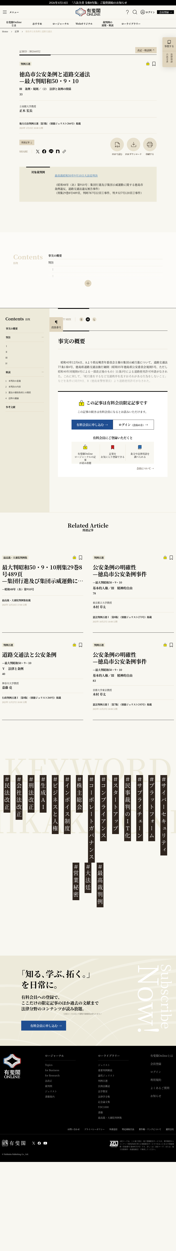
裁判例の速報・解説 (107, 23)
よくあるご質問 (159, 1088)
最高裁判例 (100, 884)
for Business (52, 1070)
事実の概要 (55, 256)
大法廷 (88, 877)
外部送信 (113, 1129)
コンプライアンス (103, 807)
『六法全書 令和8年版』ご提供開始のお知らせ (99, 3)
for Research (52, 1075)
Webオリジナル (84, 23)
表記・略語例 (146, 49)
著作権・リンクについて (150, 1129)
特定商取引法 (128, 1129)
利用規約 (155, 1080)
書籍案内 (50, 1096)
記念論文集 (104, 1101)
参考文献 (10, 407)
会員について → (145, 468)
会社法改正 (19, 796)
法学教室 (103, 1091)
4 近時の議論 (12, 398)
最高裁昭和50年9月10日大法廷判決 (76, 175)
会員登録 (155, 1064)
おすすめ (37, 25)
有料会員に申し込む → (92, 424)
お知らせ (155, 1096)
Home (5, 31)
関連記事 (25, 142)
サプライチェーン (139, 807)
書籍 (100, 1112)
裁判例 (48, 1086)
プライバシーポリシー (94, 1129)
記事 (17, 31)
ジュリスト (51, 1091)
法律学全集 (104, 1096)
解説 (8, 372)
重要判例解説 (105, 1070)
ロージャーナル (60, 23)
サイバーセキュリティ (163, 814)
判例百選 (103, 1080)
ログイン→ (133, 424)
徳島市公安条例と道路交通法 (38, 31)
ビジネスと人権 (55, 804)
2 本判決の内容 (13, 386)
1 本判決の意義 (13, 380)
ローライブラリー (131, 25)
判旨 (51, 262)
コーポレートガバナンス (91, 818)
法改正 (48, 1080)
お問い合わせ (73, 1129)
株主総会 (79, 793)
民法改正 (7, 793)
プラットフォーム (151, 807)
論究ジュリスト (106, 1075)
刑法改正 (31, 793)
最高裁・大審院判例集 (110, 1117)
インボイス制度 (67, 804)
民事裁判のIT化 (127, 807)
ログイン (155, 1072)
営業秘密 (76, 881)
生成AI (43, 793)
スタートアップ (115, 804)
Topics (48, 1065)
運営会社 (170, 1129)
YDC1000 (103, 1107)
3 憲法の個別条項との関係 (18, 392)
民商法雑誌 (104, 1086)
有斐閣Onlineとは (14, 23)
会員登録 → (164, 12)
